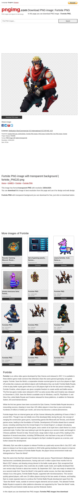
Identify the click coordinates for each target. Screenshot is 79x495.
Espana (16, 2)
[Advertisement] (39, 39)
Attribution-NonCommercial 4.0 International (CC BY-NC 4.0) (31, 131)
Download (12, 265)
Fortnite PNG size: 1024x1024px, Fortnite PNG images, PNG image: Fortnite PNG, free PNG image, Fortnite (37, 134)
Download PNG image (12, 117)
